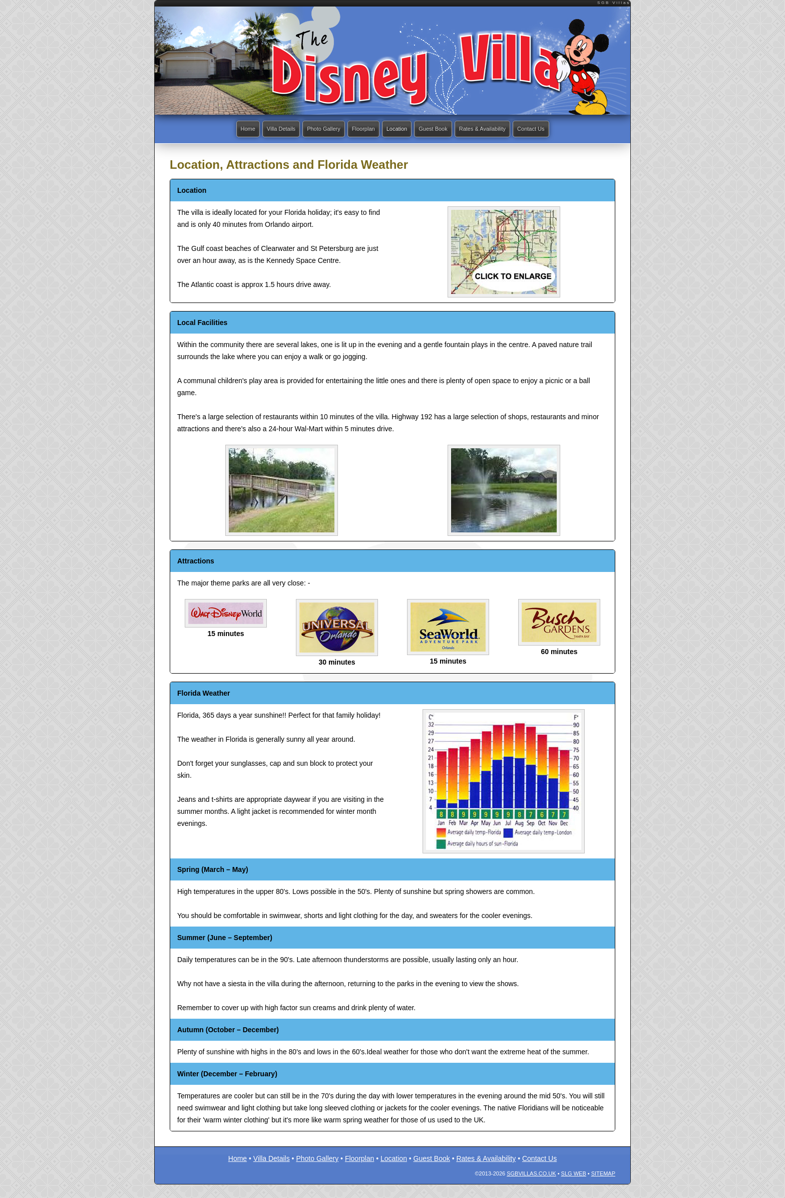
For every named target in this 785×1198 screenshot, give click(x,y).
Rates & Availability (491, 129)
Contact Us (545, 129)
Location (396, 129)
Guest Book (436, 129)
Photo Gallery (316, 129)
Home (232, 129)
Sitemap (603, 1174)
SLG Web (573, 1174)
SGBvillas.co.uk (531, 1174)
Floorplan (359, 129)
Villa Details (268, 129)
